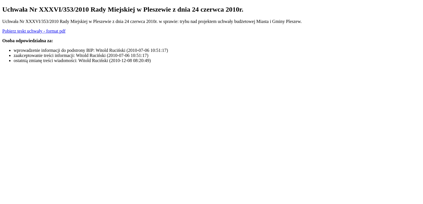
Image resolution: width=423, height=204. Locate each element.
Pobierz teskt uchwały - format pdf (34, 31)
